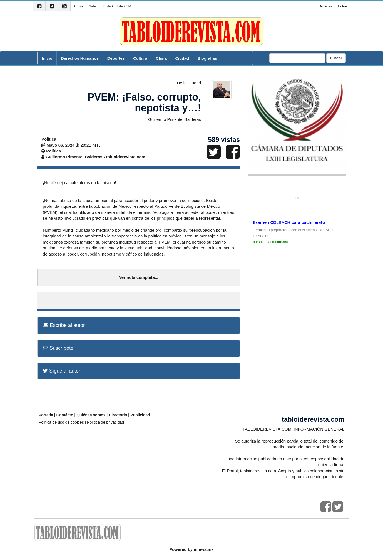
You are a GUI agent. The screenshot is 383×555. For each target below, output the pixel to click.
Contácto (64, 415)
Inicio (47, 58)
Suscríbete (58, 348)
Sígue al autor (61, 371)
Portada (46, 415)
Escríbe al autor (64, 325)
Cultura (140, 58)
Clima (161, 58)
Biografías (207, 58)
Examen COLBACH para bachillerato (289, 222)
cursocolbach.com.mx (270, 242)
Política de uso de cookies (61, 422)
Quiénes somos (90, 415)
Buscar (336, 58)
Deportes (116, 58)
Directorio (118, 415)
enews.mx (204, 549)
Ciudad (182, 58)
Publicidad (140, 415)
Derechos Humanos (80, 58)
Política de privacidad (105, 422)
